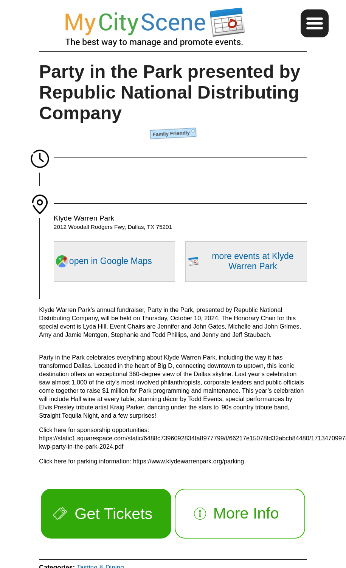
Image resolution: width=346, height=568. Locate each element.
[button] (315, 23)
